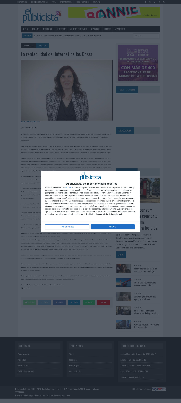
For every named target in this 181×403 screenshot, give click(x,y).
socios (68, 188)
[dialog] (90, 201)
